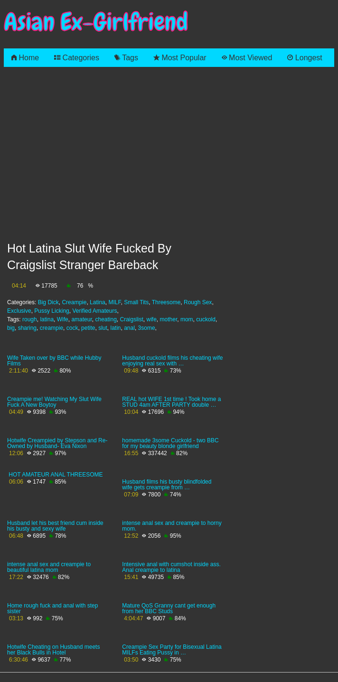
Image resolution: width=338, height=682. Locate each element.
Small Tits (136, 302)
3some (146, 328)
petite (88, 328)
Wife (62, 319)
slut (102, 328)
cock (72, 328)
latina (47, 319)
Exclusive (19, 311)
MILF (114, 302)
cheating (105, 319)
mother (169, 319)
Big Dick (48, 302)
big (11, 328)
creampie (51, 328)
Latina (97, 302)
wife (152, 319)
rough (29, 319)
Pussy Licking (51, 311)
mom (186, 319)
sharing (27, 328)
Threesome (166, 302)
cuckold (206, 319)
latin (116, 328)
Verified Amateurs (94, 311)
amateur (81, 319)
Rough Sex (198, 302)
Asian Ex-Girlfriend (96, 22)
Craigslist (131, 319)
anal (129, 328)
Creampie (74, 302)
